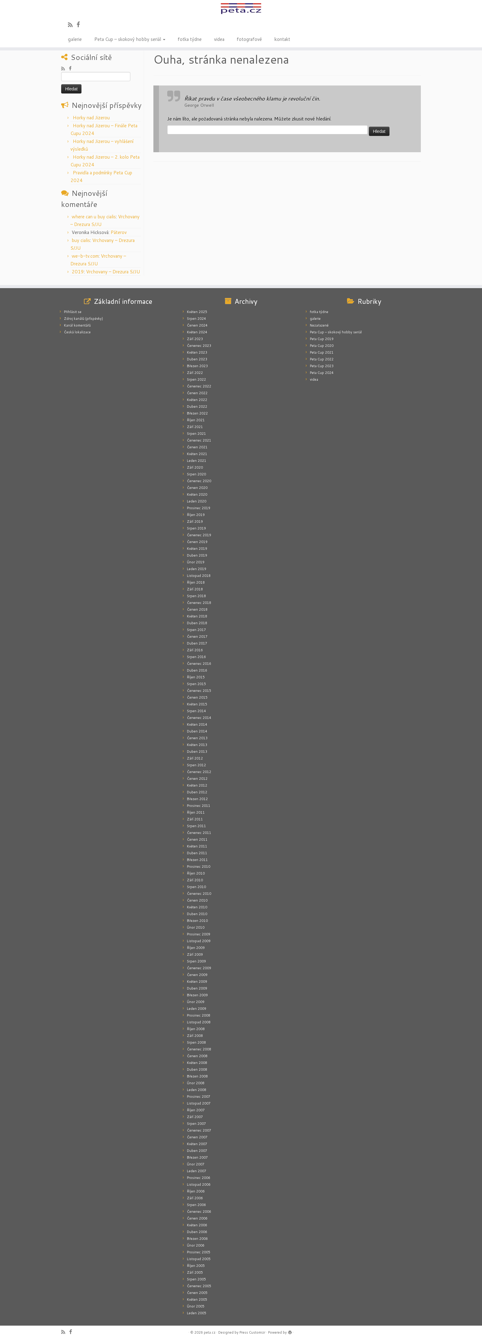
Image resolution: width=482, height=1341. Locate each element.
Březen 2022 (197, 413)
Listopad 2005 (199, 1258)
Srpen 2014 (196, 710)
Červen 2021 (197, 447)
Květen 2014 (197, 724)
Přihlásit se (72, 311)
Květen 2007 (197, 1143)
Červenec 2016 (199, 663)
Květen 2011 (197, 846)
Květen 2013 (197, 744)
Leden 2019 (196, 568)
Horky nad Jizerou (91, 117)
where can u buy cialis (94, 216)
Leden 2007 (196, 1170)
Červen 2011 (197, 839)
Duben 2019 (197, 555)
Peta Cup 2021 (322, 352)
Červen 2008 (197, 1055)
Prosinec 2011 (198, 805)
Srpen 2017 (196, 629)
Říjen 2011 (196, 812)
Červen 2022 (197, 393)
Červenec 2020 (199, 480)
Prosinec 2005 (198, 1252)
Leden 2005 (196, 1313)
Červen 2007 (197, 1137)
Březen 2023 (197, 365)
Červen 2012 (197, 778)
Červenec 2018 (199, 602)
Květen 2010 (197, 907)
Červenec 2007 (199, 1130)
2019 (78, 271)
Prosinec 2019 (198, 508)
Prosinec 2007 (198, 1096)
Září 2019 (195, 521)
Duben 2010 (197, 913)
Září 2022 (195, 372)
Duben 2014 (197, 731)
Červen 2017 (197, 636)
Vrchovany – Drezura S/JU (113, 271)
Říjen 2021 (196, 420)
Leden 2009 (196, 1008)
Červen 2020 (197, 487)
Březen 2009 (197, 995)
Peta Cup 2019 (322, 338)
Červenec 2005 (199, 1285)
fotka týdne (190, 38)
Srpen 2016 (196, 656)
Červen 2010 (197, 900)
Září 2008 (195, 1035)
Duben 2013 (197, 751)
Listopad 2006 (199, 1184)
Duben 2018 (197, 623)
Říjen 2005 (196, 1265)
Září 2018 (195, 589)
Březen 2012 (197, 798)
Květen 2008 (197, 1062)
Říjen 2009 (196, 947)
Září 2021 (195, 426)
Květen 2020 (197, 494)
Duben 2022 (197, 406)
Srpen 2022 (196, 379)
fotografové (249, 38)
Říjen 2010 (196, 873)
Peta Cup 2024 (322, 372)
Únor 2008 (195, 1083)
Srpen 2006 (196, 1204)
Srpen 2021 (196, 433)
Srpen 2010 (196, 886)
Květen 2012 (197, 785)
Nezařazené (319, 325)
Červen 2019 (197, 541)
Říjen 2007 (196, 1110)
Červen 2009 (197, 974)
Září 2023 (195, 338)
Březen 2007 (197, 1157)
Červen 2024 (197, 325)
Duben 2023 (197, 359)
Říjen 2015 (196, 677)
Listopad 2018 (199, 575)
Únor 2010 (195, 927)
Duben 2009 (197, 988)
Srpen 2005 (196, 1279)
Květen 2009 (197, 981)
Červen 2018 (197, 609)
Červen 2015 (197, 697)
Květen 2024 (197, 332)
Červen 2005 (197, 1292)
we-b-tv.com (85, 256)
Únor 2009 (195, 1001)
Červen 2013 (197, 738)
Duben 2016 (197, 670)
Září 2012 (195, 758)
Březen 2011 (197, 859)
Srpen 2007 (196, 1123)
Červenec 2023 (199, 345)
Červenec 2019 (199, 535)
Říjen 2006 (196, 1191)
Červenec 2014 (199, 717)
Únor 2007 (195, 1164)
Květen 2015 (197, 704)
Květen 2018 (197, 616)
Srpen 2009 (196, 961)
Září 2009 (195, 954)
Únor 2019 (195, 562)
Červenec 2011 (199, 832)
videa (219, 38)
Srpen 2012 (196, 765)
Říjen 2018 (196, 582)
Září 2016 (195, 650)
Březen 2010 (197, 920)
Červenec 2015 (199, 690)
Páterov (119, 232)
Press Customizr (252, 1332)
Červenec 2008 (199, 1049)
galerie (75, 38)
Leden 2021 (196, 460)
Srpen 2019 (196, 528)
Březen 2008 (197, 1076)
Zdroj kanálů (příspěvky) (83, 318)
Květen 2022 (197, 399)
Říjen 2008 (196, 1028)
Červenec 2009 (199, 968)
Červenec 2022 (199, 386)
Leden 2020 (196, 501)
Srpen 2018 (196, 595)
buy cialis (81, 240)
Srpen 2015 (196, 683)
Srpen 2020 (196, 474)
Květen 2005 (197, 1299)
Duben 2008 (197, 1069)
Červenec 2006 (199, 1211)
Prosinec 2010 (198, 866)
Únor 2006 (195, 1245)
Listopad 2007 (199, 1103)
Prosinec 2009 (198, 934)
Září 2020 (195, 467)
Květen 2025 (197, 311)
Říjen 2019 (196, 514)
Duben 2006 (197, 1231)
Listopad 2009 (199, 940)
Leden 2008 (196, 1089)
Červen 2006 (197, 1218)
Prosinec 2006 (198, 1177)
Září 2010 (195, 880)
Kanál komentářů (77, 325)
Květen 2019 (197, 548)
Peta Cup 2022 (322, 359)
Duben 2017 (197, 643)
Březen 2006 (197, 1238)
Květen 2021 (197, 453)
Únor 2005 (195, 1306)
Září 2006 (195, 1198)
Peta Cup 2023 (322, 365)
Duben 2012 (197, 792)
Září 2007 (195, 1116)
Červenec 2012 (199, 771)
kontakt (282, 38)
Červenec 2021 (199, 440)
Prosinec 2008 (198, 1015)
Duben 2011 (197, 853)
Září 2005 (195, 1272)
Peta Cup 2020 (322, 345)
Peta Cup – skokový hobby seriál (129, 38)
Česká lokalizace (77, 332)
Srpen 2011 (196, 825)
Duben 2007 (197, 1150)
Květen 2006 (197, 1225)
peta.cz (209, 1332)
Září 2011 (195, 819)
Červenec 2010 (199, 893)
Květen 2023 (197, 352)
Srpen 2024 (196, 318)
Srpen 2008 (196, 1042)
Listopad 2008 (199, 1022)
